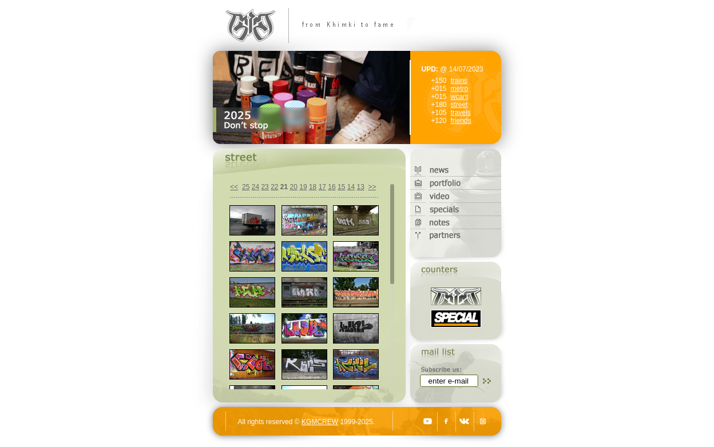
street (459, 105)
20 (294, 187)
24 (255, 187)
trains (459, 81)
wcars (460, 97)
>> (372, 187)
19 (303, 187)
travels (461, 113)
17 (322, 187)
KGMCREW (320, 422)
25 (245, 187)
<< (234, 187)
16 (331, 187)
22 (274, 187)
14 (351, 187)
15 (341, 187)
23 (264, 187)
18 (312, 187)
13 (360, 187)
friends (461, 121)
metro (460, 89)
